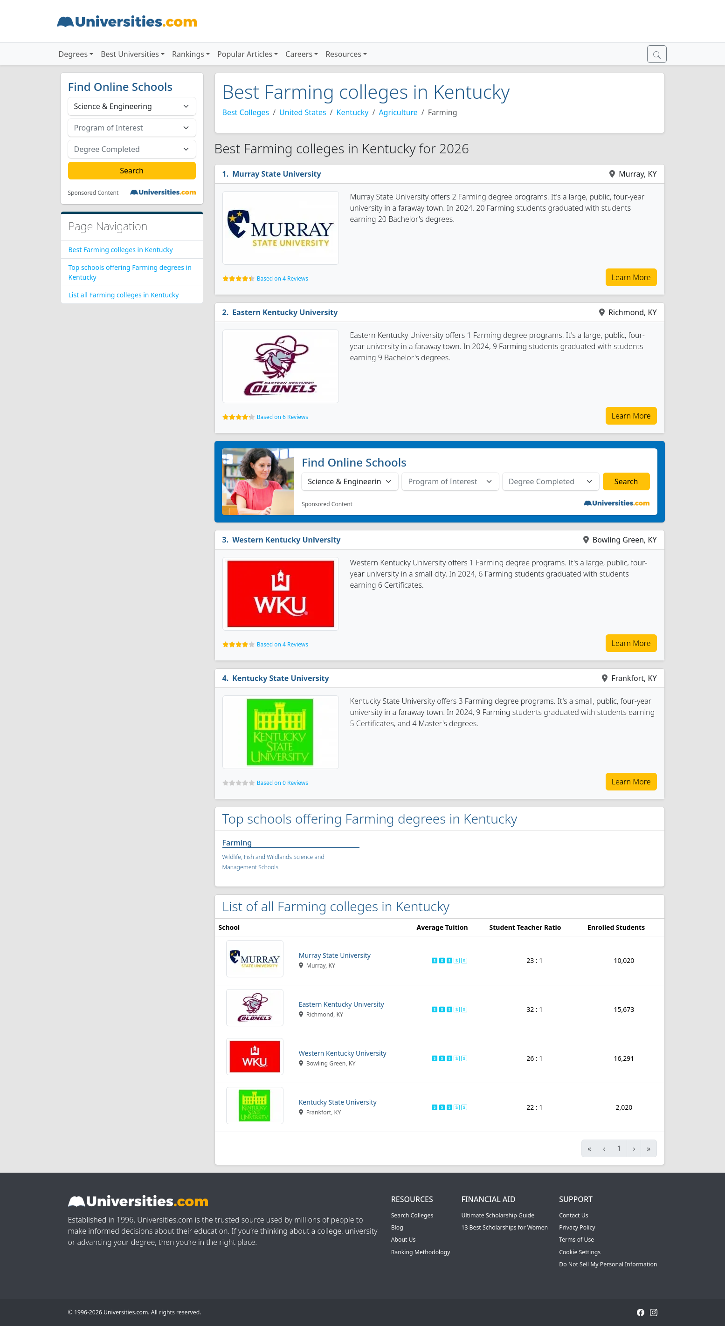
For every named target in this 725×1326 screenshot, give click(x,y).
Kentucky (353, 112)
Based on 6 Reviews (282, 417)
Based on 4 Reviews (282, 278)
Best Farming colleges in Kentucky (121, 249)
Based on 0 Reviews (282, 783)
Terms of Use (576, 1240)
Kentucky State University (280, 678)
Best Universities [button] (130, 54)
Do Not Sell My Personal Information (608, 1264)
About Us (403, 1240)
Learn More (631, 277)
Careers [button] (298, 54)
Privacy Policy (577, 1227)
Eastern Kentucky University (285, 312)
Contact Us (573, 1215)
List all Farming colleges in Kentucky (124, 294)
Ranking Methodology (420, 1252)
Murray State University (276, 174)
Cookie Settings (580, 1252)
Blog (397, 1227)
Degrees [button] (73, 54)
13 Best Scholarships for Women (504, 1227)
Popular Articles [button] (244, 54)
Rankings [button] (188, 54)
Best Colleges (245, 112)
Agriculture (398, 112)
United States (302, 112)
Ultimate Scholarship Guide (497, 1215)
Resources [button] (343, 54)
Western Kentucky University (286, 540)
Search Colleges (412, 1215)
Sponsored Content (93, 193)
